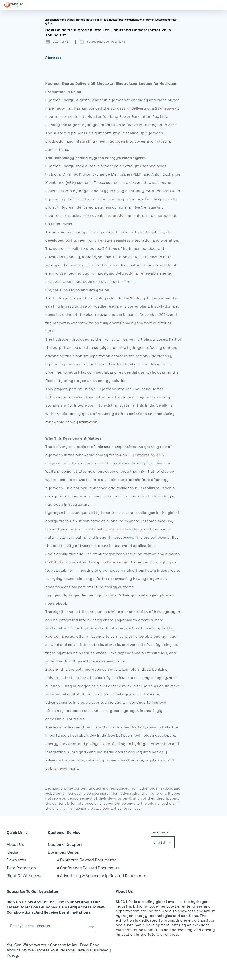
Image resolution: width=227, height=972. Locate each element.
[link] (13, 5)
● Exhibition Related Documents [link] (86, 859)
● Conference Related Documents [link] (88, 867)
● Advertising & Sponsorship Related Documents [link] (101, 875)
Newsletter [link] (16, 859)
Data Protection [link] (21, 867)
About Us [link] (15, 844)
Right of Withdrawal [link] (25, 875)
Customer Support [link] (65, 844)
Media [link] (12, 852)
